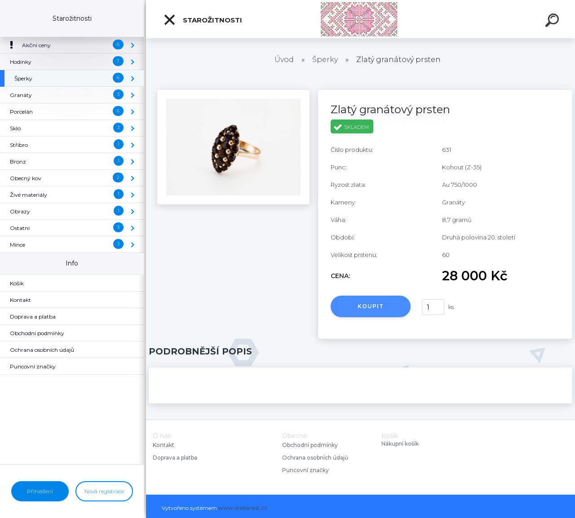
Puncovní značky (305, 470)
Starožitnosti (202, 19)
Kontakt (164, 445)
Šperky (325, 59)
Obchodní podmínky (310, 445)
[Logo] (360, 19)
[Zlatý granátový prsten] (233, 93)
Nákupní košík (400, 444)
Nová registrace (104, 491)
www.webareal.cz (242, 508)
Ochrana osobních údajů (315, 457)
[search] (553, 21)
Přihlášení (40, 491)
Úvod (284, 59)
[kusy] (433, 307)
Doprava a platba (175, 457)
